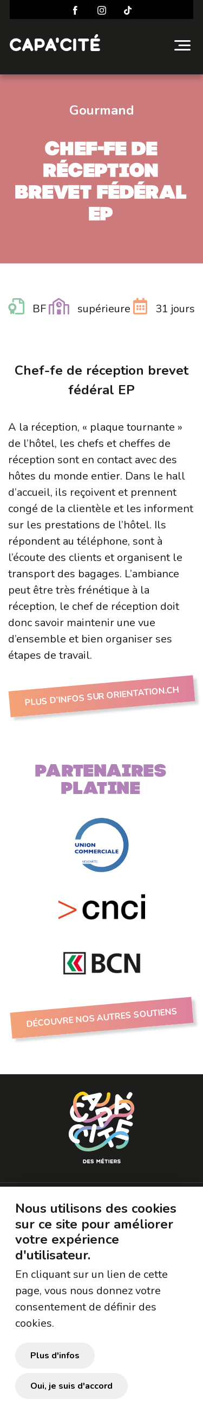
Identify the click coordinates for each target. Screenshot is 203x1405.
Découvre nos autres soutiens (101, 1017)
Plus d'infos (55, 1370)
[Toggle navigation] (182, 45)
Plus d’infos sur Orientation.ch (101, 696)
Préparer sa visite (65, 1194)
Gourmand (101, 110)
